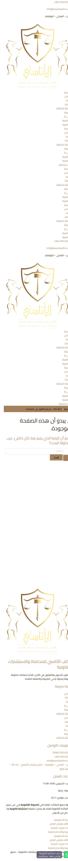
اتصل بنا (64, 116)
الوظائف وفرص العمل (57, 823)
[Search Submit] (63, 458)
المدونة (64, 112)
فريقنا (65, 100)
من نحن (64, 96)
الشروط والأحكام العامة (56, 831)
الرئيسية (64, 92)
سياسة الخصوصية (59, 819)
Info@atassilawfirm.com (55, 9)
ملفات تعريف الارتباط (57, 827)
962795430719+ (59, 241)
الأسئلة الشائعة (60, 108)
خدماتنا (64, 104)
